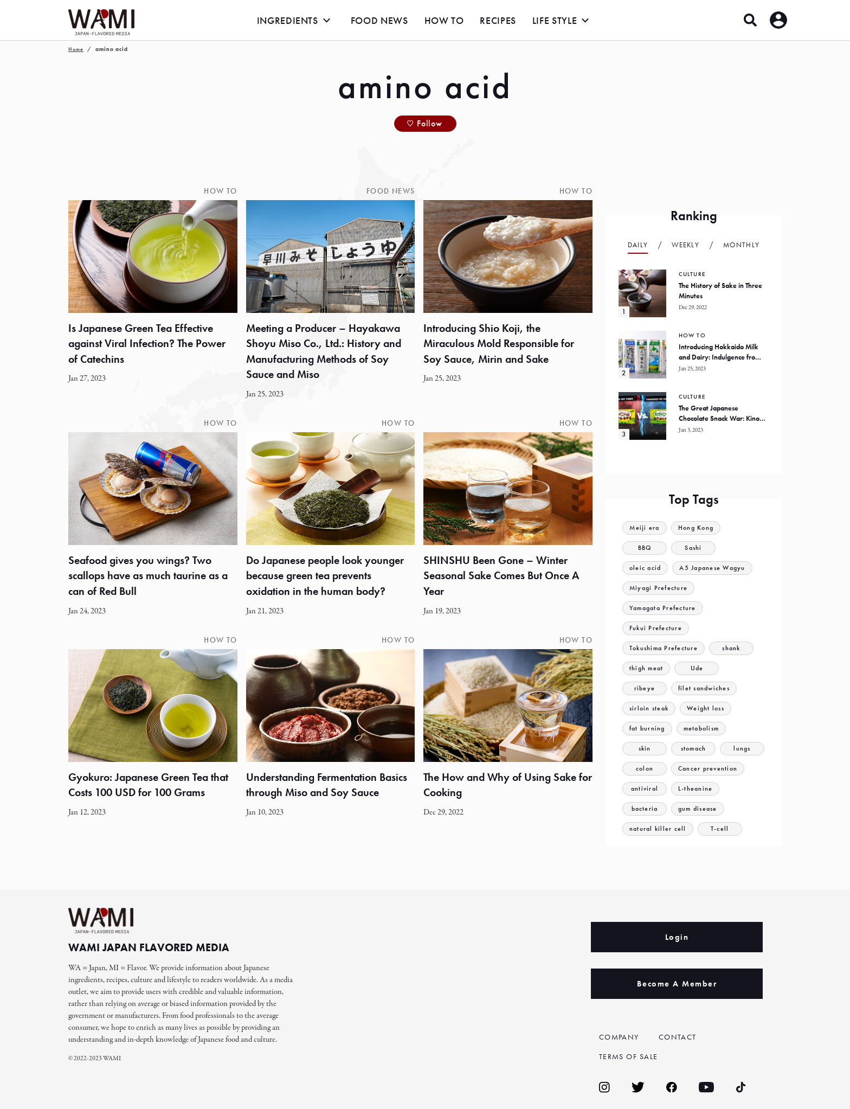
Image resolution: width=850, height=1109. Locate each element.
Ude (699, 668)
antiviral (644, 788)
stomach (693, 748)
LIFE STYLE (554, 20)
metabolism (705, 728)
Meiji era (645, 528)
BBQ (644, 548)
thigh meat (647, 668)
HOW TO (444, 20)
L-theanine (695, 788)
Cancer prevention (709, 768)
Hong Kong (698, 528)
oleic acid (646, 568)
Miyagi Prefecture (659, 588)
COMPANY (620, 1036)
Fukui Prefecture (656, 628)
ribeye (644, 688)
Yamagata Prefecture (665, 608)
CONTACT (679, 1036)
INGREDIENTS (287, 20)
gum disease (699, 808)
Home (75, 49)
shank (736, 648)
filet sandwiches (705, 688)
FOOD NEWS (379, 20)
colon (644, 768)
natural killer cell (658, 829)
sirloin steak (650, 708)
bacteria (644, 808)
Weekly (685, 244)
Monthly (741, 244)
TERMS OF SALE (631, 1056)
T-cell (721, 829)
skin (644, 748)
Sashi (693, 548)
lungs (742, 748)
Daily (638, 244)
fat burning (648, 728)
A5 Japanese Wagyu (716, 568)
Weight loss (710, 708)
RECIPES (498, 20)
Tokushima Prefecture (665, 648)
